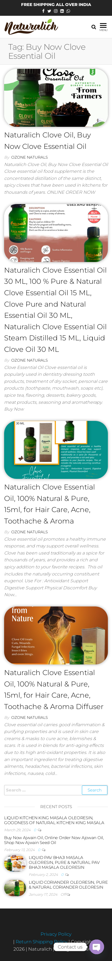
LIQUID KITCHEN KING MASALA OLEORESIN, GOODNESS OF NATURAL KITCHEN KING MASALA (54, 820)
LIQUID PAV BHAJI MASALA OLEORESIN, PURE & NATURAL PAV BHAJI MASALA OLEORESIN (64, 862)
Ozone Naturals (29, 157)
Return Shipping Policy (42, 941)
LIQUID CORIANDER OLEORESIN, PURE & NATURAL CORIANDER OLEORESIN (68, 885)
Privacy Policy (56, 934)
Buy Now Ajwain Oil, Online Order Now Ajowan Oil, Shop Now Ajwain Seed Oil (54, 840)
